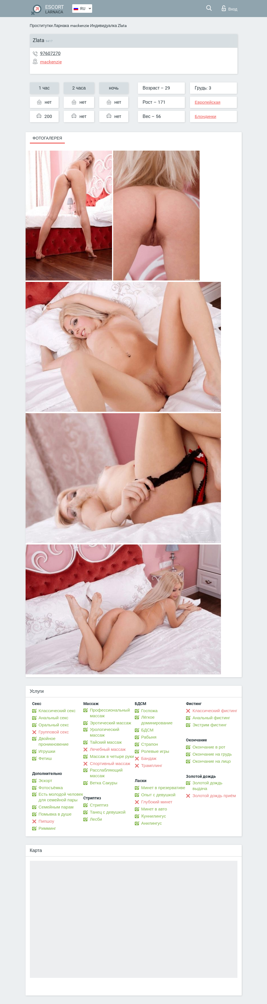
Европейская (207, 102)
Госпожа (149, 710)
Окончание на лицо (212, 761)
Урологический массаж (104, 732)
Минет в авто (154, 809)
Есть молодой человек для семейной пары (61, 797)
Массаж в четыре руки (112, 756)
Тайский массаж (106, 742)
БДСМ (147, 730)
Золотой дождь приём (214, 795)
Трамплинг (151, 765)
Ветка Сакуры (103, 782)
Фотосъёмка (51, 787)
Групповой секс (54, 732)
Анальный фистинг (211, 717)
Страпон (149, 744)
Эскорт (45, 780)
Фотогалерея (47, 138)
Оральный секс (54, 724)
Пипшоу (46, 821)
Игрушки (47, 751)
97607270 (50, 53)
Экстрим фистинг (210, 724)
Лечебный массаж (108, 749)
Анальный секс (54, 717)
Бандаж (149, 758)
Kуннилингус (153, 816)
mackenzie (79, 25)
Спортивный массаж (110, 763)
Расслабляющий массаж (106, 773)
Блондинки (205, 116)
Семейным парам (56, 807)
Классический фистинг (215, 710)
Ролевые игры (155, 751)
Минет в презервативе (163, 787)
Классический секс (57, 710)
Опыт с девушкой (158, 794)
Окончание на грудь (212, 754)
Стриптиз (99, 805)
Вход (229, 8)
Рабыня (149, 737)
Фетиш (45, 758)
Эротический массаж (110, 723)
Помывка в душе (55, 814)
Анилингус (151, 823)
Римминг (47, 828)
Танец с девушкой (107, 812)
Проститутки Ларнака (49, 25)
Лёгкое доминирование (157, 720)
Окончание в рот (209, 747)
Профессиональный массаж (110, 713)
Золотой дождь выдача (207, 785)
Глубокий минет (157, 802)
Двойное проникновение (54, 741)
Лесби (96, 819)
